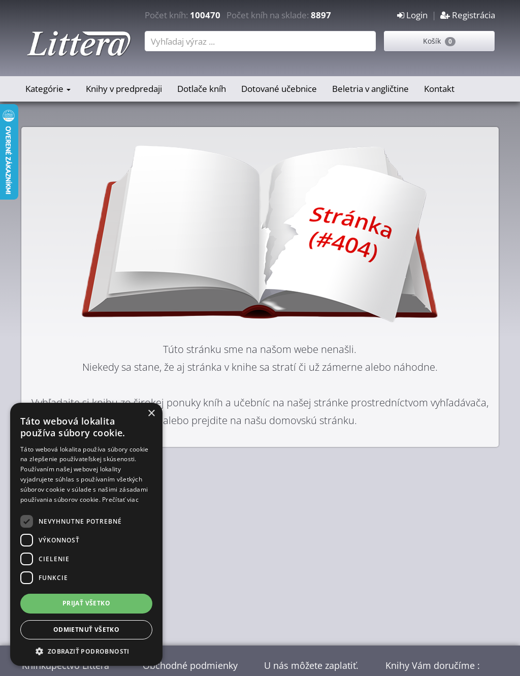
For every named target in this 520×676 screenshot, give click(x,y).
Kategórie (48, 88)
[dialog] (86, 534)
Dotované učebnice (279, 88)
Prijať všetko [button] (86, 603)
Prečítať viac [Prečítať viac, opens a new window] (120, 499)
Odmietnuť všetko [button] (86, 629)
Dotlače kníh (201, 88)
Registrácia (467, 15)
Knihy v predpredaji (124, 88)
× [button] (151, 413)
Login (412, 15)
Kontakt (439, 88)
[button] (86, 651)
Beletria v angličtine (370, 88)
